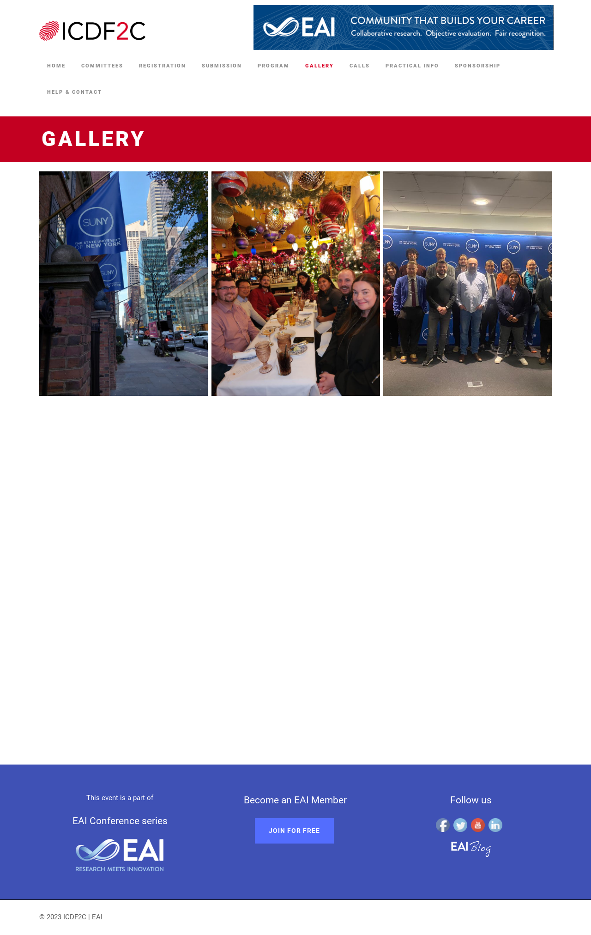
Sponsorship (478, 66)
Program (273, 66)
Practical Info (412, 66)
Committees (102, 66)
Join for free (294, 830)
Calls (360, 66)
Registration (162, 66)
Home (56, 66)
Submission (222, 66)
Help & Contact (74, 92)
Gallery (319, 66)
